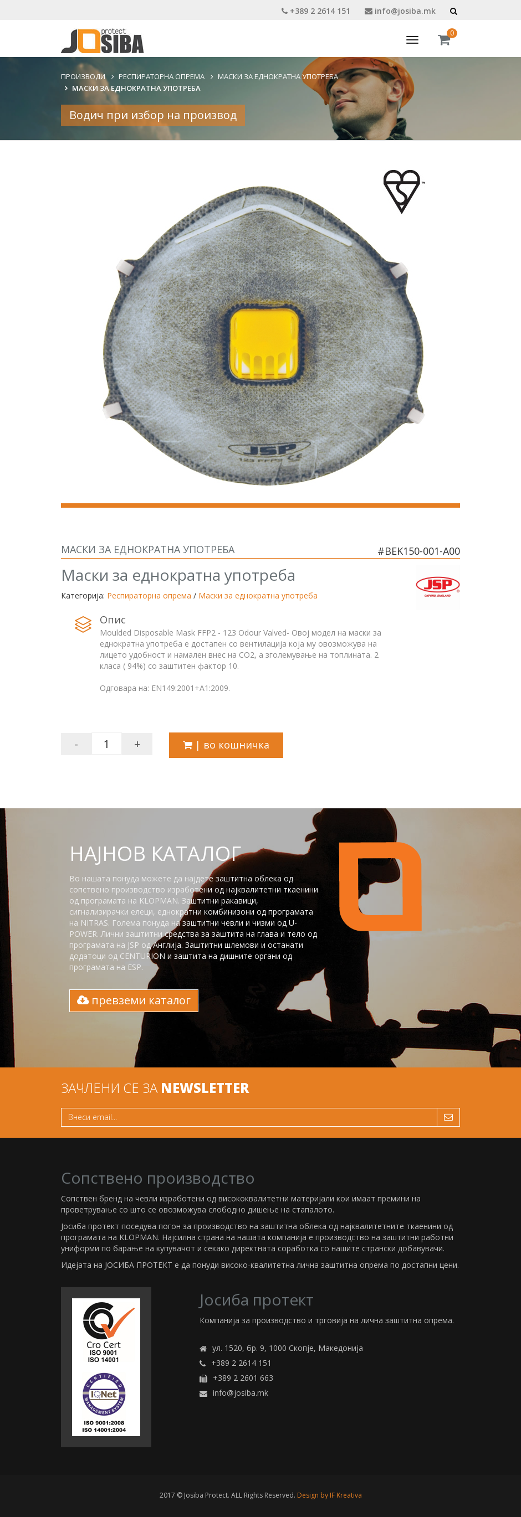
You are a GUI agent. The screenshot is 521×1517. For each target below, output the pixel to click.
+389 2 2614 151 (316, 11)
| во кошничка (226, 744)
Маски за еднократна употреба (278, 76)
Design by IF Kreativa (329, 1495)
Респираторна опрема (162, 76)
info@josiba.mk (400, 11)
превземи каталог (134, 1000)
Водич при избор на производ (153, 114)
